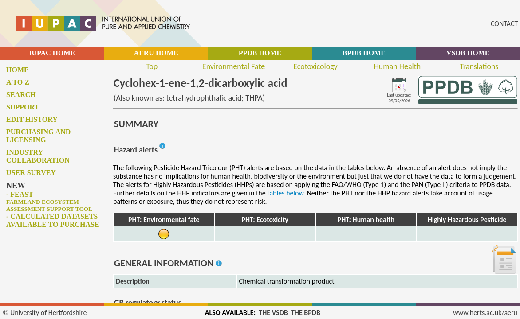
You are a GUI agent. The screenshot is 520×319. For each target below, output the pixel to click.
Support (22, 107)
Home (17, 70)
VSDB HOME (467, 53)
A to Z (17, 82)
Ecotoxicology (315, 66)
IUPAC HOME (52, 53)
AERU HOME (156, 53)
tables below (285, 193)
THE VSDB (273, 312)
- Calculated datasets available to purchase (52, 220)
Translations (479, 66)
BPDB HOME (364, 53)
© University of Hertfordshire (45, 312)
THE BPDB (305, 312)
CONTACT (504, 23)
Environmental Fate (233, 66)
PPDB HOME (260, 53)
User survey (31, 172)
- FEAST (49, 201)
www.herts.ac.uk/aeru (485, 312)
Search (21, 94)
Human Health (397, 66)
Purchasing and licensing (38, 136)
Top (152, 66)
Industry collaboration (38, 156)
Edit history (32, 119)
